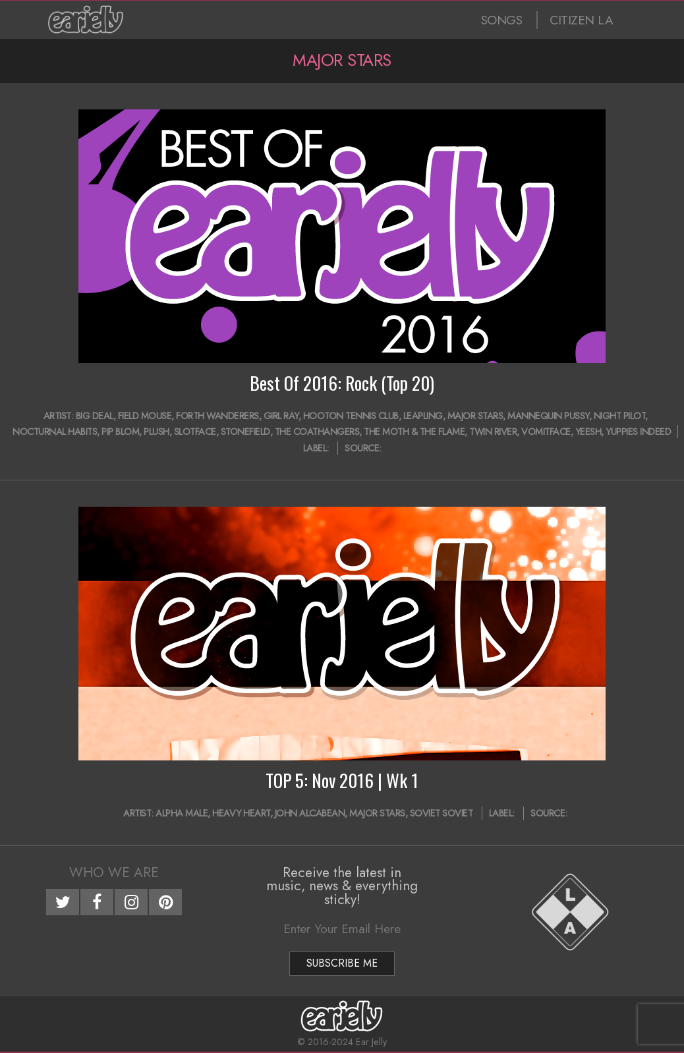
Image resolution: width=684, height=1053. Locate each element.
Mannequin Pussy (548, 415)
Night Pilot (620, 415)
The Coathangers (317, 431)
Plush (156, 431)
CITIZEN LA (581, 20)
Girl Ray (281, 415)
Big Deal (94, 415)
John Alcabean (310, 813)
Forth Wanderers (217, 415)
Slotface (195, 431)
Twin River (493, 431)
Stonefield (245, 431)
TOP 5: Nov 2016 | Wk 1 (342, 780)
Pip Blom (120, 431)
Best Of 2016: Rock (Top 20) (342, 383)
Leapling (423, 415)
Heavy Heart (241, 813)
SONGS (502, 20)
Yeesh (588, 431)
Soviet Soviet (441, 813)
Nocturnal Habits (55, 431)
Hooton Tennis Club (351, 415)
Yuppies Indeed (638, 431)
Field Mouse (145, 415)
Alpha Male (182, 813)
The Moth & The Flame (414, 431)
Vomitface (546, 431)
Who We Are (114, 872)
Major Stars (475, 415)
